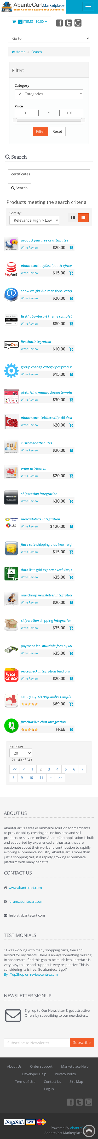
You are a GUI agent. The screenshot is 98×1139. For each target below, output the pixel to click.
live (43, 722)
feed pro (45, 671)
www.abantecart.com (25, 887)
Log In (49, 1088)
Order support (41, 1066)
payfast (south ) (47, 265)
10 (31, 777)
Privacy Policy (65, 1074)
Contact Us (52, 1081)
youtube (78, 23)
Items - (29, 21)
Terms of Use (25, 1081)
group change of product (47, 367)
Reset (57, 131)
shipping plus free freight (48, 544)
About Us (14, 1066)
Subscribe (82, 1042)
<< (14, 769)
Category (22, 85)
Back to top (89, 1130)
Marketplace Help (75, 1066)
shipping (46, 620)
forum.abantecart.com (25, 901)
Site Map (76, 1081)
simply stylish (48, 696)
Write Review (29, 247)
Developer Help (34, 1074)
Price (19, 106)
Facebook (59, 23)
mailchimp (47, 595)
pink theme (48, 392)
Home (18, 51)
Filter (40, 131)
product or (44, 240)
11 (41, 777)
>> (60, 777)
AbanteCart (79, 1127)
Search (36, 51)
